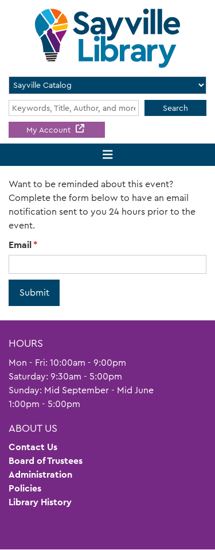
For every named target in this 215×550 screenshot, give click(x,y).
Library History (40, 502)
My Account (49, 129)
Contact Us (33, 447)
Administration (40, 474)
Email (20, 244)
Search (175, 108)
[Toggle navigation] (107, 154)
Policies (25, 488)
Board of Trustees (46, 460)
